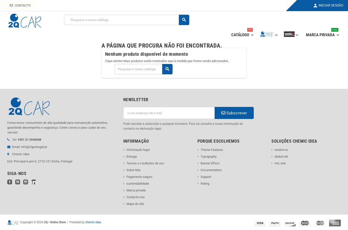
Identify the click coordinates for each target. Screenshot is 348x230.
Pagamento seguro (139, 177)
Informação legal (138, 150)
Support (206, 177)
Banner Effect (210, 163)
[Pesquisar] (126, 20)
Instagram (25, 182)
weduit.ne (281, 150)
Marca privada (136, 190)
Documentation (211, 170)
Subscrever (234, 113)
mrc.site (280, 163)
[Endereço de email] (169, 113)
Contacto (20, 5)
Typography (209, 156)
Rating (205, 183)
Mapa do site (135, 204)
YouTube (17, 182)
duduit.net (281, 156)
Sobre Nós (133, 170)
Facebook (9, 182)
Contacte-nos (135, 197)
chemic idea (93, 222)
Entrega (131, 156)
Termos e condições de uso (145, 163)
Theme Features (212, 150)
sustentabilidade (137, 183)
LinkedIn (33, 182)
